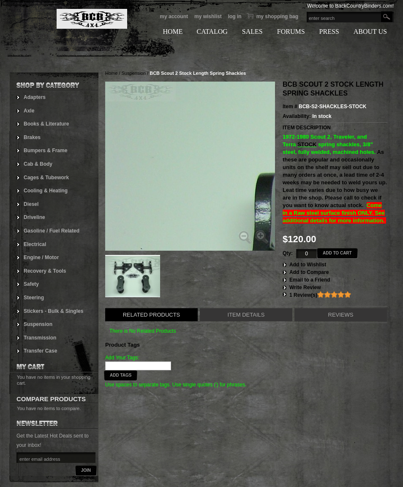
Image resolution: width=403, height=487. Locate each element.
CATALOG (211, 31)
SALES (252, 31)
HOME (172, 31)
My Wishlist (208, 16)
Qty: (288, 253)
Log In (235, 16)
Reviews (341, 315)
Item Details (246, 315)
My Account (174, 16)
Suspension (134, 73)
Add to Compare (309, 272)
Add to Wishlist (307, 265)
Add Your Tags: (122, 358)
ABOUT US (370, 31)
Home (111, 73)
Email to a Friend (309, 280)
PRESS (329, 31)
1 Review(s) (303, 295)
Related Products (151, 315)
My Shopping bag (277, 16)
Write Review (305, 287)
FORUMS (291, 31)
